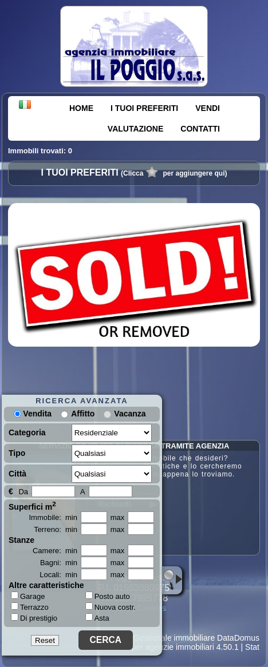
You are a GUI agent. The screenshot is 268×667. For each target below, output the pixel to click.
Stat (252, 647)
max (118, 517)
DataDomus (238, 637)
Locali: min (58, 574)
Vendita (33, 413)
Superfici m (32, 505)
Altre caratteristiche (46, 585)
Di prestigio (34, 617)
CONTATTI (200, 128)
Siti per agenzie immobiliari (166, 647)
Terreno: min (55, 529)
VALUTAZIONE (135, 128)
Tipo (17, 453)
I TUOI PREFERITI (144, 108)
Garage (28, 596)
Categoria (27, 432)
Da (23, 491)
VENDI (207, 108)
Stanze (21, 540)
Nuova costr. (110, 607)
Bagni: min (58, 562)
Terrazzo (30, 607)
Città (17, 473)
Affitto (82, 413)
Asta (97, 618)
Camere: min (55, 550)
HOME (81, 108)
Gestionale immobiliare (174, 637)
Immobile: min (53, 517)
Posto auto (107, 596)
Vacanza (129, 413)
